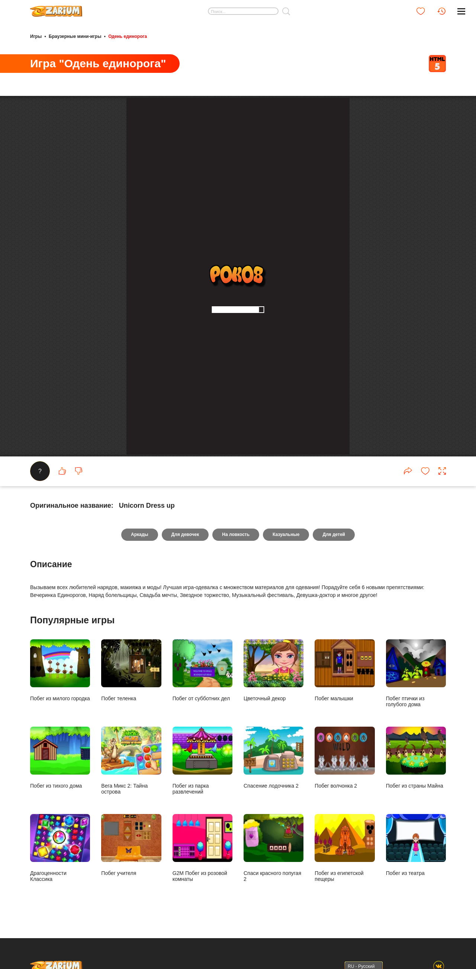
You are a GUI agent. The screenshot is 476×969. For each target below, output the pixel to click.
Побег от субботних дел (202, 670)
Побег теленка (131, 670)
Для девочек (185, 534)
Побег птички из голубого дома (416, 673)
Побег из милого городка (60, 670)
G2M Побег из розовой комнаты (202, 848)
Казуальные (286, 534)
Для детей (333, 534)
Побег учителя (131, 845)
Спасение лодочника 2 (273, 757)
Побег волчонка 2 (344, 757)
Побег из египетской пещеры (344, 848)
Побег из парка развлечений (202, 760)
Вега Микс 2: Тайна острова (131, 760)
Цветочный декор (273, 670)
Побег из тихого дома (60, 757)
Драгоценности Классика (60, 848)
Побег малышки (344, 670)
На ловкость (236, 534)
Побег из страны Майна (416, 757)
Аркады (139, 534)
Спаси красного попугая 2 (273, 848)
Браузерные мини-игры (75, 36)
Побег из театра (416, 845)
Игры (36, 36)
